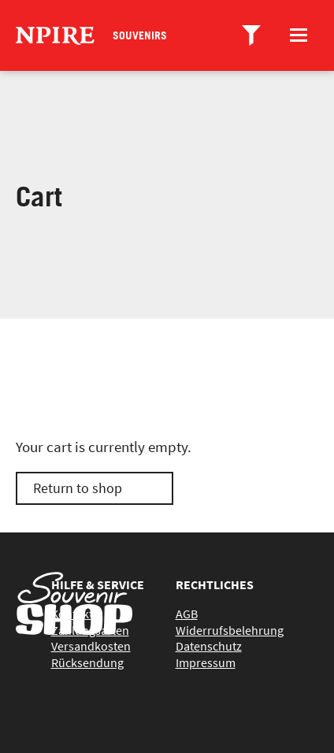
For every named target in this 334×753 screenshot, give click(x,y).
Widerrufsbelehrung (230, 630)
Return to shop (77, 488)
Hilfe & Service (97, 584)
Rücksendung (87, 662)
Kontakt (72, 613)
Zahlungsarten (90, 630)
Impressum (206, 662)
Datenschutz (209, 646)
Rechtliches (215, 584)
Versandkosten (91, 646)
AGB (187, 613)
